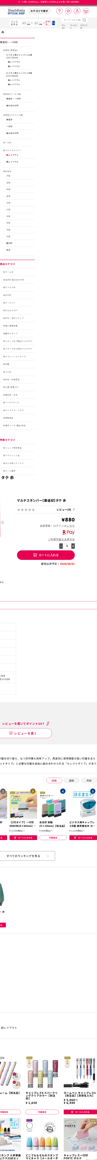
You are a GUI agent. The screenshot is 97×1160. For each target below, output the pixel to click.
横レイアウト (14, 66)
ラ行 (8, 229)
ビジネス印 (10, 287)
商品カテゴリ (7, 264)
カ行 (8, 182)
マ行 (8, 216)
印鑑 (7, 364)
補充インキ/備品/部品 (15, 425)
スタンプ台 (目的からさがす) (18, 348)
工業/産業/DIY (12, 387)
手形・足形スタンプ (14, 318)
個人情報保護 (11, 325)
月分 (8, 250)
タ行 (8, 196)
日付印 (8, 295)
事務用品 (9, 418)
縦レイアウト (14, 62)
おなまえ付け (11, 310)
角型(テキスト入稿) (14, 115)
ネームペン (10, 302)
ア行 (8, 176)
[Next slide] (2, 522)
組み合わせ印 (12, 105)
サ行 (8, 189)
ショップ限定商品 (13, 447)
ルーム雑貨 (10, 470)
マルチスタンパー (13, 150)
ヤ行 (8, 223)
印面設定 (53, 837)
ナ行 (8, 203)
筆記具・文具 (11, 395)
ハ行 (8, 209)
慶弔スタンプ (11, 333)
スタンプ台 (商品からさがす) (18, 341)
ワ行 (8, 236)
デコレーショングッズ (15, 356)
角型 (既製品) (11, 50)
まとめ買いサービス (14, 463)
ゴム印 (8, 372)
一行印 (9, 126)
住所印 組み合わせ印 (14, 279)
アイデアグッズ (12, 402)
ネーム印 (9, 272)
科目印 (8, 171)
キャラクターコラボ (14, 410)
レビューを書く (25, 733)
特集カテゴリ (7, 439)
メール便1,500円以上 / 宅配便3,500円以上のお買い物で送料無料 (48, 3)
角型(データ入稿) (13, 94)
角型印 (9, 119)
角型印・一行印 (9, 42)
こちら (71, 526)
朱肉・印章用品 (12, 379)
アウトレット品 (12, 455)
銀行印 (9, 243)
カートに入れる (23, 837)
